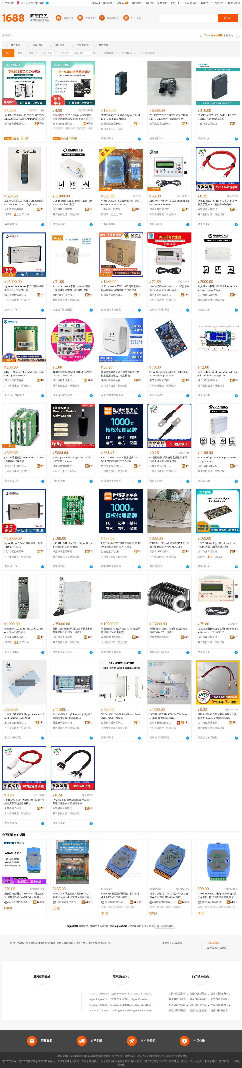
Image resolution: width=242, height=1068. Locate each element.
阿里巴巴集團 (9, 1061)
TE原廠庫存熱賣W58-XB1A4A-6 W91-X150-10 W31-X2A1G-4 (72, 374)
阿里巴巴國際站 (27, 1061)
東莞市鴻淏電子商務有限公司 (160, 380)
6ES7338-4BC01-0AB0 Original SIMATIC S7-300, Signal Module (120, 117)
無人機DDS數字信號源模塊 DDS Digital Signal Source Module (218, 288)
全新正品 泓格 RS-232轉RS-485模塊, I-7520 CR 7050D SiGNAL (120, 202)
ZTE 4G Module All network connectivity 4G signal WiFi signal (24, 374)
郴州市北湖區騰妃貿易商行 (64, 466)
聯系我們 (170, 1056)
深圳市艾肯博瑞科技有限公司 (209, 551)
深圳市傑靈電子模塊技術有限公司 (209, 637)
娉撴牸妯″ (155, 906)
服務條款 (129, 1056)
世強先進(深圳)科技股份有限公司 (112, 466)
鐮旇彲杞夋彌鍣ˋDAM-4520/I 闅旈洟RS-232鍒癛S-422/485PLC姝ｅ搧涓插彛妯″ (24, 895)
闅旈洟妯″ (130, 906)
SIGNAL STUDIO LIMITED (145, 993)
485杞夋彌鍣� (218, 906)
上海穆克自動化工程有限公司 (15, 722)
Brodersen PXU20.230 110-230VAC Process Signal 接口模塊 (23, 630)
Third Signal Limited (121, 1010)
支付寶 (198, 1061)
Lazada (120, 1065)
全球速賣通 (63, 1061)
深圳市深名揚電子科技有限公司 (160, 294)
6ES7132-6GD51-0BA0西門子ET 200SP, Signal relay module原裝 (217, 117)
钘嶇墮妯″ (58, 128)
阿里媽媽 (129, 1061)
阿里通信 (174, 1061)
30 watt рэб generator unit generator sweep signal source (217, 459)
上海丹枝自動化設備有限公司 (15, 466)
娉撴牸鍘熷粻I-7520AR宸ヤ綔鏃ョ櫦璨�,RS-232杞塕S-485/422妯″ (168, 895)
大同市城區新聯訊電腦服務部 (184, 993)
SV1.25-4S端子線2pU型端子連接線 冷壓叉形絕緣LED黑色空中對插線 (217, 202)
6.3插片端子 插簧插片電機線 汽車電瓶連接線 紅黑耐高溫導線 (168, 459)
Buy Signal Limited (99, 1010)
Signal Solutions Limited (122, 993)
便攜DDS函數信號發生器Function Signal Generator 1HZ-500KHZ (218, 630)
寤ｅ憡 (41, 119)
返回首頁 (149, 926)
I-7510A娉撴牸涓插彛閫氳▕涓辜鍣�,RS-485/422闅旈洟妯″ (120, 895)
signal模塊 (177, 943)
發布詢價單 (213, 943)
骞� (41, 123)
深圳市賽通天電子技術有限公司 (112, 722)
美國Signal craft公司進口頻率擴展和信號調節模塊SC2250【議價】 (73, 630)
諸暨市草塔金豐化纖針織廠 (225, 999)
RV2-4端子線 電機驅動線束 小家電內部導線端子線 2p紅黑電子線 (72, 801)
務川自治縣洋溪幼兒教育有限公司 (187, 999)
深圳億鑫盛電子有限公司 (160, 209)
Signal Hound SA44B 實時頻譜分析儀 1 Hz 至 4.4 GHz (23, 545)
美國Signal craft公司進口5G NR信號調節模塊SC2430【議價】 (121, 630)
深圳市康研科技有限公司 (160, 551)
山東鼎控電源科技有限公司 (112, 294)
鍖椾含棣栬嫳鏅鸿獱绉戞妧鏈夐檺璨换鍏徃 (19, 902)
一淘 (101, 1061)
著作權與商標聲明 (100, 1056)
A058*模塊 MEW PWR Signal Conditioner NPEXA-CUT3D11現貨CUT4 (24, 202)
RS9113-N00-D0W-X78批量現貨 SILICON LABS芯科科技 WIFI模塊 (121, 545)
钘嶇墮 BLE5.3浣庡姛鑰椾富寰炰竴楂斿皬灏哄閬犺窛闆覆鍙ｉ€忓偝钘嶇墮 (72, 117)
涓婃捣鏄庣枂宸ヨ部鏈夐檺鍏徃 (68, 902)
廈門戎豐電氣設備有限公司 (160, 123)
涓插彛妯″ (70, 128)
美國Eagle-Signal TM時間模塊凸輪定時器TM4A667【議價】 (168, 630)
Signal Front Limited (141, 1010)
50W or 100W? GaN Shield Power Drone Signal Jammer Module (121, 716)
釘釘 (214, 1061)
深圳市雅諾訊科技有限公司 (160, 722)
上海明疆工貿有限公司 (112, 209)
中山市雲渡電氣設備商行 (209, 123)
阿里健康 (224, 1061)
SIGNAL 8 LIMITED (121, 1004)
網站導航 (182, 1056)
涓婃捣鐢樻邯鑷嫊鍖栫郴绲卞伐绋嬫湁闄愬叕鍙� (116, 902)
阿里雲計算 (150, 1061)
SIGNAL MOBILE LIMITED (145, 1004)
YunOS (163, 1061)
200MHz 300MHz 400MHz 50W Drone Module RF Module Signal (168, 716)
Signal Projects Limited (101, 999)
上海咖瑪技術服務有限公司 (15, 637)
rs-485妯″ (166, 906)
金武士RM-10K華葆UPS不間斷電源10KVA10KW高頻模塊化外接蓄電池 (120, 288)
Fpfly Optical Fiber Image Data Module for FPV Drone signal (73, 459)
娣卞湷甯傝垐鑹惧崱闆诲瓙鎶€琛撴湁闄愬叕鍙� (213, 902)
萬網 (183, 1061)
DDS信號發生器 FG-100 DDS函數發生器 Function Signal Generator (169, 288)
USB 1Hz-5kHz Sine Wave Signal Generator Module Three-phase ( (72, 545)
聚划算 (92, 1061)
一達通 (234, 1061)
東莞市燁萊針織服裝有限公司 (184, 1010)
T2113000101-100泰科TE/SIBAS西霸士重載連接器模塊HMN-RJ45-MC (72, 288)
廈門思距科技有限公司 (64, 294)
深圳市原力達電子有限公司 (64, 380)
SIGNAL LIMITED (99, 993)
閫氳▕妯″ (107, 906)
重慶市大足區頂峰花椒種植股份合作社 (210, 1010)
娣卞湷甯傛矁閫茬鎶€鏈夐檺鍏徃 (15, 123)
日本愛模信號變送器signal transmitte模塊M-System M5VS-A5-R (24, 716)
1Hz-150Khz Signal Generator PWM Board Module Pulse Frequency (217, 374)
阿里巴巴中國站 (46, 1061)
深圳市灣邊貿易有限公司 (64, 637)
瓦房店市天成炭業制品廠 (182, 1004)
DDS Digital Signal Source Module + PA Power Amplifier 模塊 (72, 202)
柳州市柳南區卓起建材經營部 (226, 1010)
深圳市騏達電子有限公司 (112, 123)
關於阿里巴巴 (156, 1056)
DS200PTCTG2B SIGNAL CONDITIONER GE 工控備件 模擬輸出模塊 (168, 117)
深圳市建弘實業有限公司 (64, 209)
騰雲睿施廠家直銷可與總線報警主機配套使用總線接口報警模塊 (120, 374)
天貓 (84, 1061)
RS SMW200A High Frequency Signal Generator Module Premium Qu (72, 716)
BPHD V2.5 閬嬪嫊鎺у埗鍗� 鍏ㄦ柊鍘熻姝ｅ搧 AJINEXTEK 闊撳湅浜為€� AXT (72, 895)
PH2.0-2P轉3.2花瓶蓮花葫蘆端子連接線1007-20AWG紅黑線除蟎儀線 (217, 716)
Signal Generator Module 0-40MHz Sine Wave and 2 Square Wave (169, 374)
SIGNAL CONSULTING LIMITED (107, 1004)
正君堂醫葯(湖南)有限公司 (225, 993)
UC (190, 1061)
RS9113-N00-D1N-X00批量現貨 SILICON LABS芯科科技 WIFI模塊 (120, 459)
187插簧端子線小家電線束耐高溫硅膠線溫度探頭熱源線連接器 (24, 801)
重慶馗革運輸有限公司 (64, 722)
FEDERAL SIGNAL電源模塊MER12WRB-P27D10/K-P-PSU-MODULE (169, 545)
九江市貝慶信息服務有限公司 (205, 1004)
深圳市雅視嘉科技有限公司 (15, 380)
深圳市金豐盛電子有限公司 (209, 722)
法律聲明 (117, 1056)
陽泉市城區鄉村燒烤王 (202, 999)
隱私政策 (141, 1056)
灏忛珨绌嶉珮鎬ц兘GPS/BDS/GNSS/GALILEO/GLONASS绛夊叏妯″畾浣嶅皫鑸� (24, 117)
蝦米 (139, 1061)
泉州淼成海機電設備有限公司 (15, 209)
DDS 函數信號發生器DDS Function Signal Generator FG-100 (169, 202)
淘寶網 (75, 1061)
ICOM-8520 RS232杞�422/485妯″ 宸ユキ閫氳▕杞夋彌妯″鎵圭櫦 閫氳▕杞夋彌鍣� (217, 895)
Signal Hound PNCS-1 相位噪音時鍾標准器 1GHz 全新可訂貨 (24, 288)
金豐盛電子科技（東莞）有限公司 (209, 209)
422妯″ (177, 906)
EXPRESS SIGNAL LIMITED (125, 999)
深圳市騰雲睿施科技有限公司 (112, 380)
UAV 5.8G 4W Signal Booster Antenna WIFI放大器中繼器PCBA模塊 (216, 545)
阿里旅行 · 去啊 (114, 1061)
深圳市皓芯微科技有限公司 (209, 380)
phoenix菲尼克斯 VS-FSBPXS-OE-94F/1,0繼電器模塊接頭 (24, 459)
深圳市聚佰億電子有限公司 (15, 294)
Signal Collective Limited (143, 999)
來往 (206, 1061)
